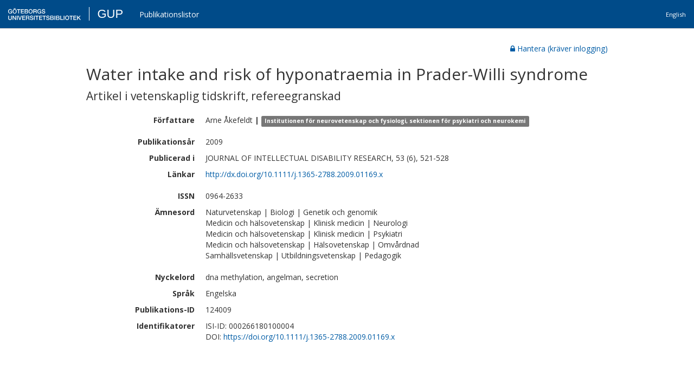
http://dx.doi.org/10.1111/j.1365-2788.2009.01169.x (294, 174)
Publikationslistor (169, 14)
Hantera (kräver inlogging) (559, 48)
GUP (110, 14)
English (676, 14)
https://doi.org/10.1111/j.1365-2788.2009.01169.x (309, 337)
